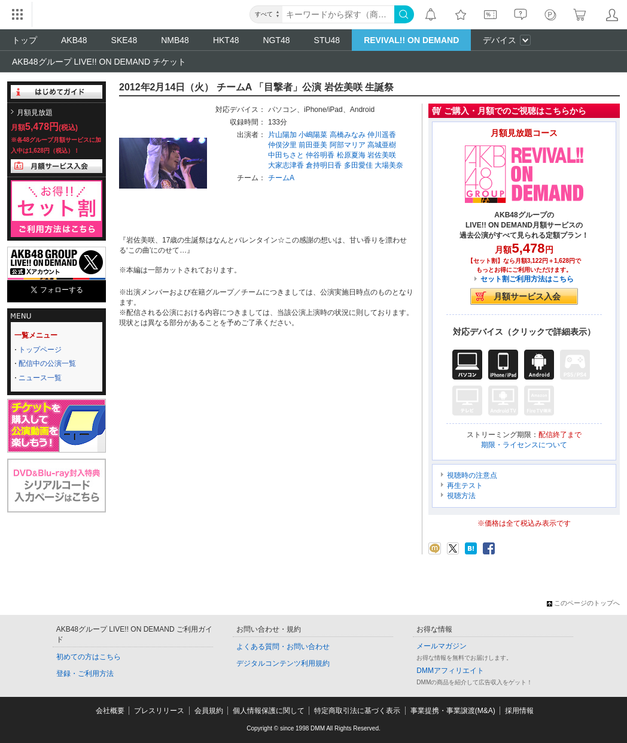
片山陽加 (282, 135)
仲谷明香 (320, 155)
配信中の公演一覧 (47, 363)
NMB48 (175, 40)
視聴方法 (461, 496)
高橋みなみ (348, 135)
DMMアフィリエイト (450, 670)
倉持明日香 (324, 165)
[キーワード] (338, 14)
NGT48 (276, 40)
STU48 (327, 40)
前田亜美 (313, 145)
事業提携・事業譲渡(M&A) (452, 710)
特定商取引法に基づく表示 (357, 710)
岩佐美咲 (381, 155)
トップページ (40, 349)
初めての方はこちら (88, 657)
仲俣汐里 (282, 145)
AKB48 (74, 40)
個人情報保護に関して (269, 710)
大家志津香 (286, 165)
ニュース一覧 (40, 378)
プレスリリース (159, 710)
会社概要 (110, 710)
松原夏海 (351, 155)
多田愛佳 (358, 165)
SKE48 (124, 40)
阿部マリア (348, 145)
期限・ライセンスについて (524, 445)
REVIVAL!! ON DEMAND (411, 40)
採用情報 (519, 710)
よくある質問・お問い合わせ (283, 646)
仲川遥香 (381, 135)
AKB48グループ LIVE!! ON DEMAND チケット (99, 61)
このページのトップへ (583, 602)
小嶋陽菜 (313, 135)
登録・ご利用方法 (85, 673)
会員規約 (208, 710)
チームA (281, 178)
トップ (24, 40)
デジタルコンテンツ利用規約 (283, 663)
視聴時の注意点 (472, 475)
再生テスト (465, 485)
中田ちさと (286, 155)
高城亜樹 (381, 145)
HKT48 (226, 40)
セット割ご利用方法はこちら (527, 279)
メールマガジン (441, 646)
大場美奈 (389, 165)
